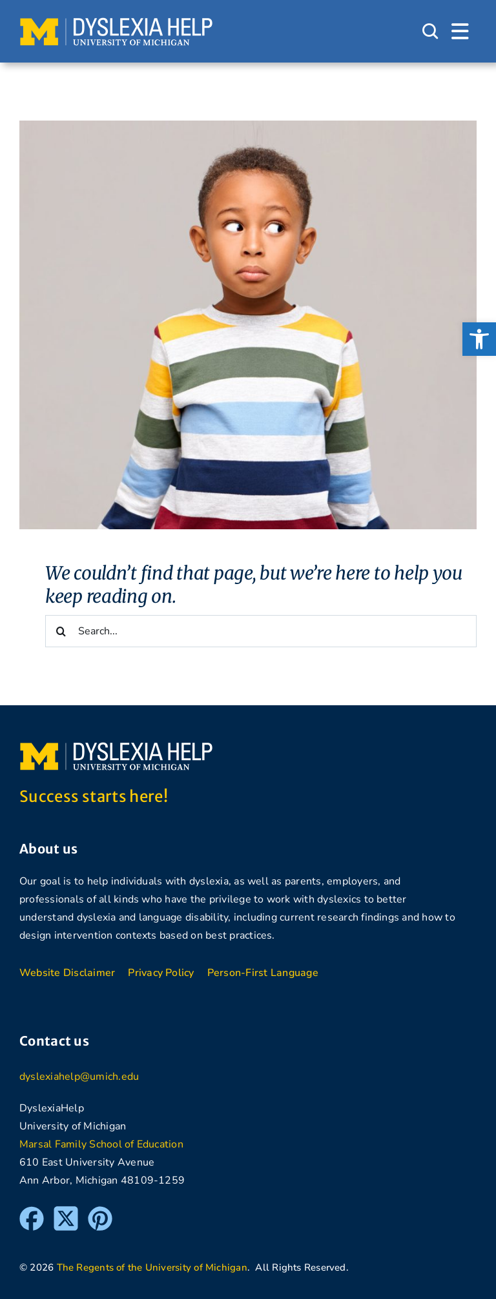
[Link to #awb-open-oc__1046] (430, 31)
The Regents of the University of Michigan (152, 1267)
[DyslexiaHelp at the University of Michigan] (116, 22)
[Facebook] (31, 1212)
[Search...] (261, 631)
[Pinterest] (100, 1212)
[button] (479, 339)
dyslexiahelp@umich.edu (79, 1076)
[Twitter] (66, 1212)
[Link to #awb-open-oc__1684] (460, 31)
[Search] (61, 631)
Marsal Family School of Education (101, 1144)
